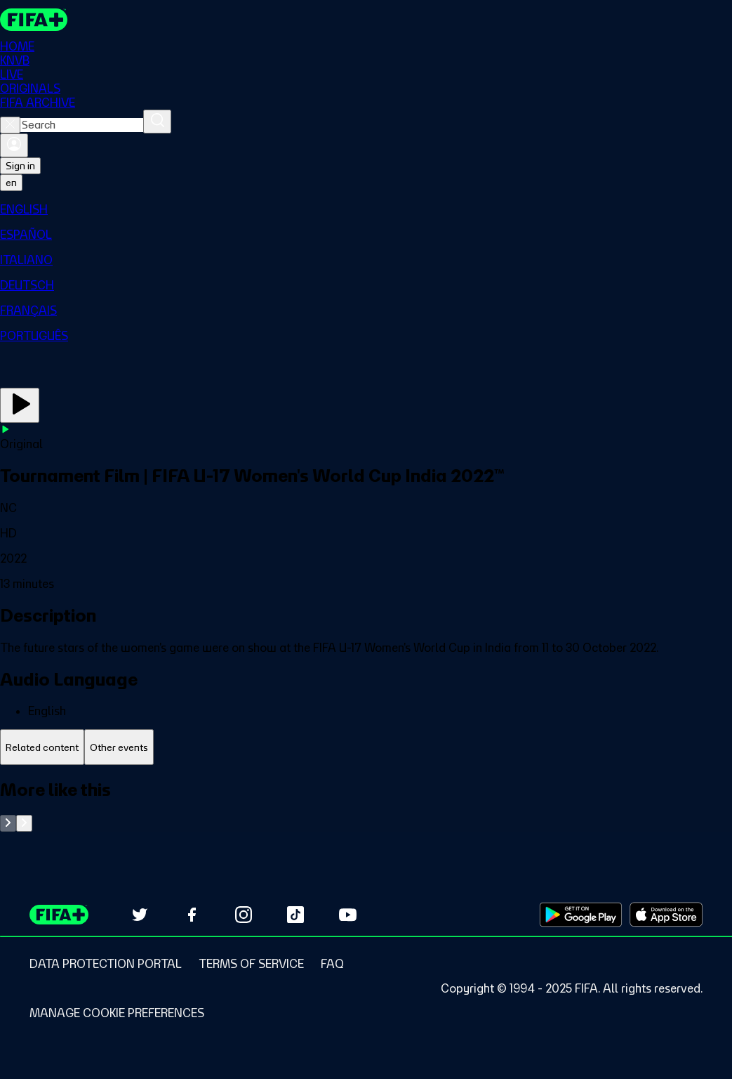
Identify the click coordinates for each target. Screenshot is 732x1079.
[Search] (157, 121)
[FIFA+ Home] (34, 19)
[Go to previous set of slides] (8, 823)
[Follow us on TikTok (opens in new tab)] (295, 914)
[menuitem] (366, 209)
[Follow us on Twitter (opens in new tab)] (139, 914)
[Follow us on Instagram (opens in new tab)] (243, 914)
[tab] (42, 747)
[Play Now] (19, 405)
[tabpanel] (366, 805)
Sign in (20, 165)
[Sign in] (14, 145)
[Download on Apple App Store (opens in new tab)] (666, 914)
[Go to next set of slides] (24, 823)
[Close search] (10, 125)
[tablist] (366, 747)
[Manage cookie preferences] (116, 1013)
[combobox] (81, 125)
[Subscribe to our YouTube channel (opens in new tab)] (347, 914)
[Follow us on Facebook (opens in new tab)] (191, 914)
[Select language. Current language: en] (11, 182)
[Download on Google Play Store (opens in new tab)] (581, 914)
